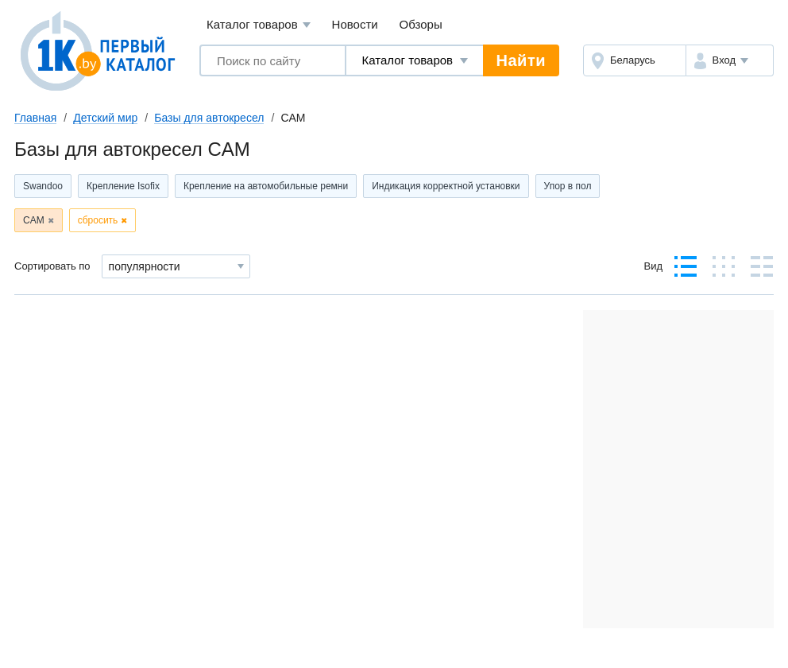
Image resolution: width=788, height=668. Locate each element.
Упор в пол (568, 186)
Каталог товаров (259, 25)
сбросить (98, 220)
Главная (35, 117)
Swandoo (43, 186)
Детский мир (105, 117)
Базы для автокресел (209, 117)
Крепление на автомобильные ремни (265, 186)
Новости (355, 24)
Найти (521, 60)
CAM (33, 220)
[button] (729, 60)
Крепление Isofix (123, 186)
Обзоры (421, 24)
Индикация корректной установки (446, 186)
